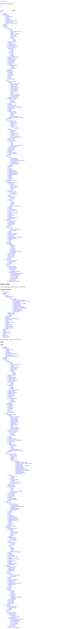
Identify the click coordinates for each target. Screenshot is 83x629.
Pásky (12, 126)
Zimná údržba (11, 218)
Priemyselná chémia (15, 116)
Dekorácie (8, 259)
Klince (12, 143)
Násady (12, 37)
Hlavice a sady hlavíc (15, 95)
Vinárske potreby (11, 45)
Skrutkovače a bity (15, 89)
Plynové (12, 246)
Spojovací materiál (12, 140)
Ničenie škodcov (11, 196)
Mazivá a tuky (14, 112)
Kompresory (10, 177)
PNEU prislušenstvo (12, 105)
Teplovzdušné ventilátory (16, 251)
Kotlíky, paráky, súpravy (16, 205)
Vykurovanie (8, 243)
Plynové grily (14, 230)
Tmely (12, 113)
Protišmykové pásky (17, 305)
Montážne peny (9, 19)
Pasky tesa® (13, 298)
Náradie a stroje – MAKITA (11, 23)
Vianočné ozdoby (11, 266)
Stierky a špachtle (14, 133)
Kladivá (10, 176)
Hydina (12, 66)
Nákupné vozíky (11, 215)
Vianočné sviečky (12, 280)
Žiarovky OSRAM (12, 191)
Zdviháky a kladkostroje (13, 97)
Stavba (7, 119)
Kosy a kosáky (14, 36)
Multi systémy (6, 336)
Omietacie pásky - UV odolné (19, 303)
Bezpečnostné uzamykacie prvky (12, 318)
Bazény (9, 231)
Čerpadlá (10, 77)
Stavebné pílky (14, 130)
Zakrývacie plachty (12, 44)
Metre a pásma (11, 148)
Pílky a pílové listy (15, 87)
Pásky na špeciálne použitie (21, 469)
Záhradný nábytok (9, 22)
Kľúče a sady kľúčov (15, 83)
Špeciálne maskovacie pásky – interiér (24, 463)
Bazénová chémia (12, 234)
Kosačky (10, 72)
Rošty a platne (11, 255)
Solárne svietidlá (11, 41)
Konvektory (13, 248)
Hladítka (12, 132)
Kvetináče (10, 43)
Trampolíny (10, 236)
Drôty (12, 141)
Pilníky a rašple (14, 88)
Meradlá (10, 118)
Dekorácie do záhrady (12, 260)
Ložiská (7, 17)
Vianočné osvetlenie (12, 267)
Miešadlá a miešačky (12, 174)
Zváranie (10, 109)
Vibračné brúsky (14, 164)
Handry (12, 184)
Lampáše (10, 211)
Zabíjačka (10, 208)
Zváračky (10, 165)
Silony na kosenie (12, 47)
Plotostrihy (10, 75)
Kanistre (12, 203)
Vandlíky (13, 202)
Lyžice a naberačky (15, 136)
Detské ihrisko (11, 224)
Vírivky (10, 232)
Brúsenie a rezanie (12, 98)
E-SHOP (5, 26)
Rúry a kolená (11, 257)
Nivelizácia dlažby (12, 152)
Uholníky (13, 134)
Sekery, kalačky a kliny (16, 31)
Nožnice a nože (14, 91)
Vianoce (7, 265)
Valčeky (12, 124)
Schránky (10, 190)
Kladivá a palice (14, 86)
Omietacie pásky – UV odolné (22, 465)
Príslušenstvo (13, 102)
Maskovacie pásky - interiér (19, 300)
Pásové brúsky (14, 161)
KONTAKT (5, 25)
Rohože (9, 195)
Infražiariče (13, 252)
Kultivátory (10, 73)
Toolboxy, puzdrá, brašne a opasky (15, 117)
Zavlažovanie (11, 52)
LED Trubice (13, 194)
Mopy (12, 189)
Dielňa (7, 80)
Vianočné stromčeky (12, 268)
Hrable (12, 32)
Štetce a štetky (14, 122)
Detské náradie (11, 222)
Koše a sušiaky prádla (12, 210)
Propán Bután (14, 90)
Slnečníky (10, 239)
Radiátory (13, 250)
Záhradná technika (9, 70)
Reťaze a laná (11, 139)
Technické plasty (9, 16)
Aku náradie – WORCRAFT (12, 20)
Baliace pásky (16, 311)
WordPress (11, 339)
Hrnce (12, 204)
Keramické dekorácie (15, 274)
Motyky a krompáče (15, 33)
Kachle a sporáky (11, 253)
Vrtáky (9, 103)
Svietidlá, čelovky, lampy (13, 173)
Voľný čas (8, 226)
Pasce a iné (13, 197)
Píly (9, 76)
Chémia (12, 198)
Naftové (12, 247)
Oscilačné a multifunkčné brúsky (18, 160)
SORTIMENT (6, 15)
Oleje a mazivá (11, 79)
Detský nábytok (11, 223)
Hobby (14, 40)
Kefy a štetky (11, 254)
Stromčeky (13, 269)
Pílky (12, 30)
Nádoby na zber (11, 60)
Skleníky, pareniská (12, 59)
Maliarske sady (14, 125)
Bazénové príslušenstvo (13, 233)
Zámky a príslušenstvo (13, 153)
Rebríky (10, 207)
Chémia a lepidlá (11, 111)
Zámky (7, 321)
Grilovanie (10, 227)
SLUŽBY (5, 24)
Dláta (12, 93)
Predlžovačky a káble (12, 172)
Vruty (12, 144)
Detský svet (8, 219)
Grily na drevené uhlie (15, 229)
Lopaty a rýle (13, 34)
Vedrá (12, 201)
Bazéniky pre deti (12, 220)
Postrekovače (11, 48)
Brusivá (12, 101)
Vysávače (10, 175)
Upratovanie (10, 183)
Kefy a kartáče (11, 108)
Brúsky (9, 157)
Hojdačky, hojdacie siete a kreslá (15, 237)
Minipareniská (11, 58)
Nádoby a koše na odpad (13, 212)
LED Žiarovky (14, 193)
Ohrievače (10, 244)
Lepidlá (12, 115)
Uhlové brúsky (14, 158)
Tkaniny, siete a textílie (13, 46)
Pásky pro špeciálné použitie (19, 307)
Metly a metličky (14, 186)
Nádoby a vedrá (11, 147)
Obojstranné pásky (17, 309)
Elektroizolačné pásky (18, 310)
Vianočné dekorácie (12, 272)
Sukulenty (10, 262)
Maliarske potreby (12, 120)
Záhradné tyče (11, 62)
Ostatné (9, 63)
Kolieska (10, 104)
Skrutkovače (10, 169)
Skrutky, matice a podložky (16, 145)
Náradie (10, 29)
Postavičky (13, 279)
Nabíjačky (10, 166)
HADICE (8, 18)
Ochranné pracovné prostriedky (14, 107)
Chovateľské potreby (12, 65)
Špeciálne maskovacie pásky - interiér (21, 301)
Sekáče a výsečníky (15, 94)
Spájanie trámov (14, 146)
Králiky (12, 67)
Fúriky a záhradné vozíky (13, 57)
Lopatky (12, 188)
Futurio (19, 339)
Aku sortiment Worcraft (11, 180)
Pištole (12, 131)
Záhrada (7, 27)
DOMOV (5, 13)
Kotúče (12, 100)
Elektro (7, 155)
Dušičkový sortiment (12, 217)
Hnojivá (10, 69)
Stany (9, 240)
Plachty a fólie (14, 123)
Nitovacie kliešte (14, 96)
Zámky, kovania (11, 138)
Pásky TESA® (16, 127)
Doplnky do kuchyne (12, 182)
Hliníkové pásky (16, 304)
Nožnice (12, 38)
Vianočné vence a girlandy (13, 281)
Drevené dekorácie (15, 277)
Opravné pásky (16, 302)
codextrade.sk (3, 1)
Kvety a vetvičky (14, 276)
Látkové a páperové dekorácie (17, 273)
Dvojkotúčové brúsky (15, 162)
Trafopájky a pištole (12, 170)
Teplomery (10, 214)
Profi (14, 39)
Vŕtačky (10, 168)
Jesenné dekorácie (12, 261)
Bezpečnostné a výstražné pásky (20, 308)
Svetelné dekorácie (15, 275)
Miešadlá (10, 151)
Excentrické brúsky (15, 159)
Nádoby (10, 200)
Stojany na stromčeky (15, 271)
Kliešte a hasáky (14, 84)
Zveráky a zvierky (12, 81)
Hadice (12, 55)
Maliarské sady (11, 312)
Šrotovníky (13, 68)
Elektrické (13, 245)
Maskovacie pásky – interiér (22, 462)
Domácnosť (8, 181)
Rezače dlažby (11, 150)
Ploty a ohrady (11, 61)
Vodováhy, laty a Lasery (16, 137)
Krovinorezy (11, 74)
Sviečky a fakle (11, 209)
